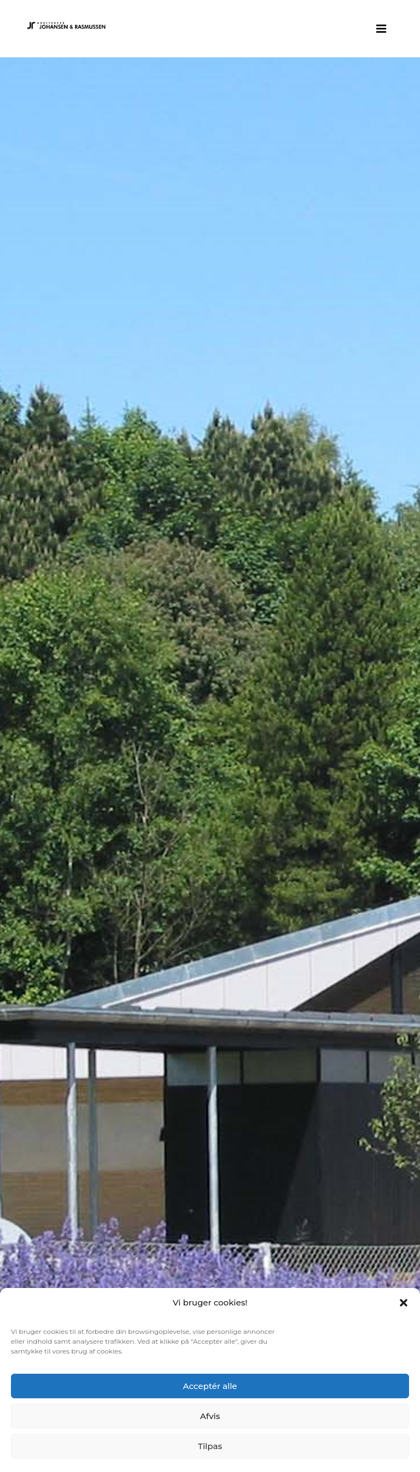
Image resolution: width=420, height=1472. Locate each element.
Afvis (210, 1416)
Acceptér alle (210, 1386)
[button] (403, 1302)
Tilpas (210, 1446)
